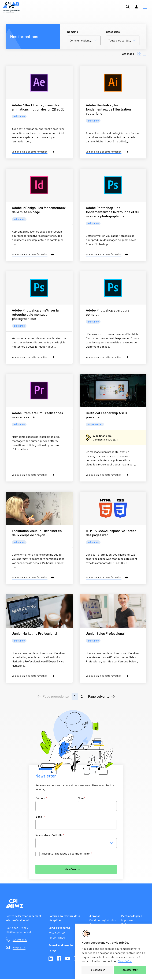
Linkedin (51, 958)
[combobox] (77, 843)
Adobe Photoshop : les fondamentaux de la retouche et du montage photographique (112, 212)
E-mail (40, 816)
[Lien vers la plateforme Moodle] (136, 6)
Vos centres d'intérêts (49, 835)
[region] (113, 951)
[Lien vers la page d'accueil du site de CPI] (11, 7)
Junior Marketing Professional (34, 633)
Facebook (59, 958)
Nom (81, 798)
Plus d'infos (125, 961)
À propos (94, 915)
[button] (145, 7)
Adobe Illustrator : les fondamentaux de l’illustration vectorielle (108, 109)
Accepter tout (130, 969)
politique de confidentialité (73, 853)
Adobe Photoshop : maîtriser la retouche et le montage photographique (35, 314)
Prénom (41, 798)
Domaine (72, 31)
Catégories (113, 31)
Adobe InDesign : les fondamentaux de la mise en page (39, 210)
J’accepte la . (66, 853)
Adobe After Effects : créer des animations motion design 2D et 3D (38, 107)
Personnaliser (97, 969)
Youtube (67, 958)
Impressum (128, 920)
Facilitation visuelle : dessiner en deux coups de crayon (37, 533)
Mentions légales (131, 915)
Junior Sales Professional (105, 633)
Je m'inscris (72, 869)
